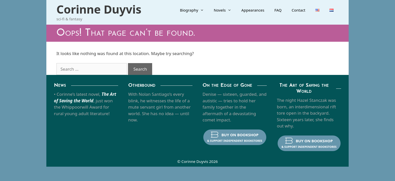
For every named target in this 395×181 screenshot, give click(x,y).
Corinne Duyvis (98, 9)
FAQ (278, 10)
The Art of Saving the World (304, 88)
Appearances (252, 10)
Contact (298, 10)
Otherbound (141, 85)
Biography (194, 10)
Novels (225, 10)
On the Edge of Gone (227, 85)
